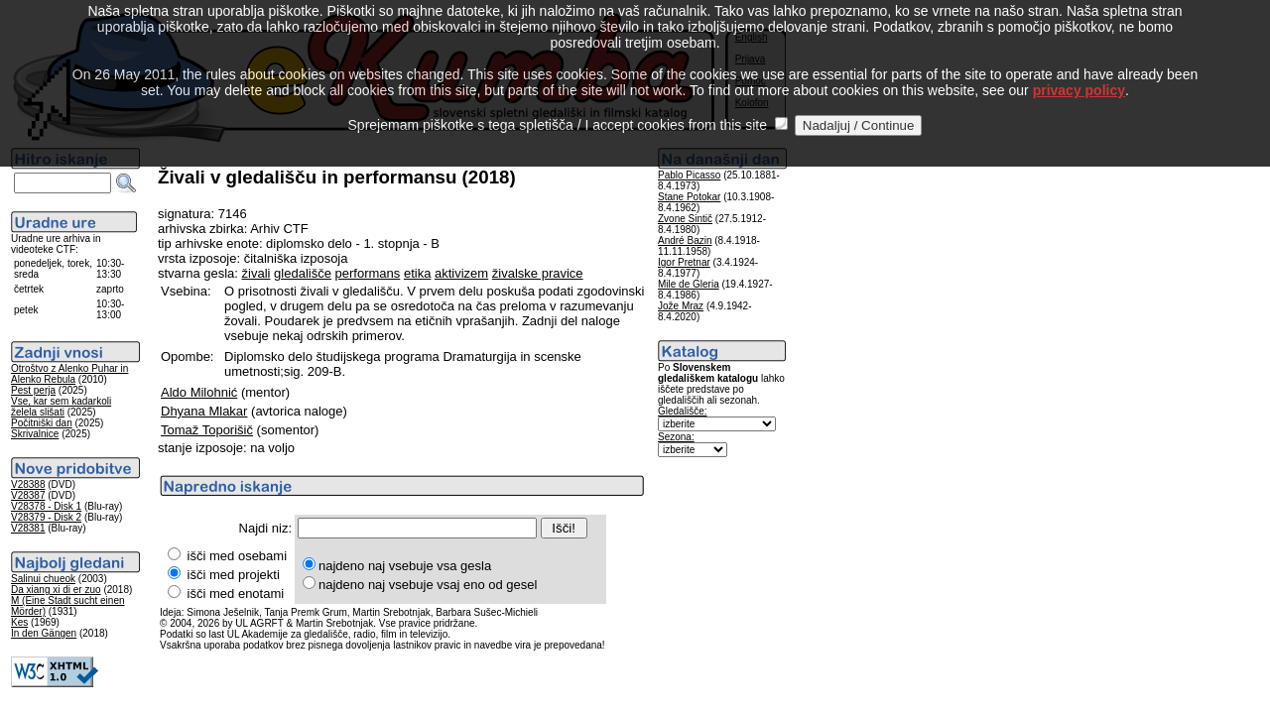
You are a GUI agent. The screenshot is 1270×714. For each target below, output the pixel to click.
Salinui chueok (43, 578)
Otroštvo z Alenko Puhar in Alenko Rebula (69, 374)
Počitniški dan (41, 422)
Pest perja (33, 390)
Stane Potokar (689, 196)
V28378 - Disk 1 (46, 506)
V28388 (28, 484)
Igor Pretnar (684, 262)
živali (256, 273)
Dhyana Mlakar (204, 411)
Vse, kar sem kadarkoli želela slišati (61, 406)
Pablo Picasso (689, 175)
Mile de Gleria (688, 284)
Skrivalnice (35, 433)
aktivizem (461, 273)
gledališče (302, 273)
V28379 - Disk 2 (46, 517)
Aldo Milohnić (199, 392)
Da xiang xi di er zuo (56, 589)
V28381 (28, 528)
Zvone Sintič (685, 218)
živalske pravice (537, 273)
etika (417, 273)
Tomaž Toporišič (207, 429)
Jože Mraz (680, 305)
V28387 (28, 495)
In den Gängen (43, 633)
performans (368, 273)
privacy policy (1079, 68)
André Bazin (684, 240)
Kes (19, 622)
